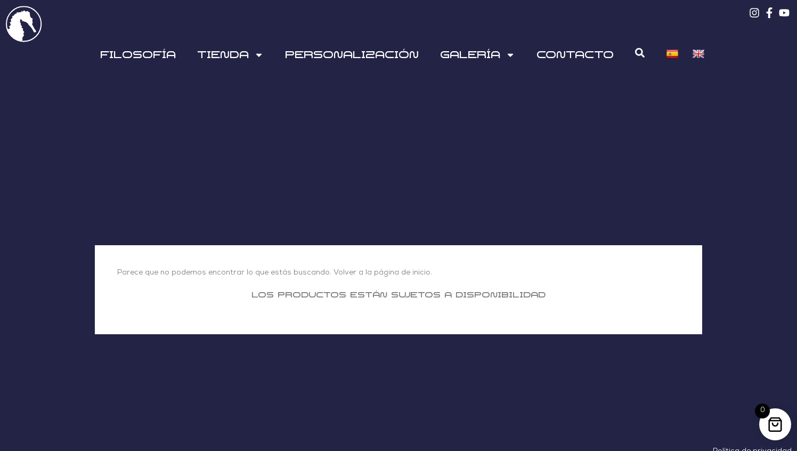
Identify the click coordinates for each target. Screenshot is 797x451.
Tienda (230, 55)
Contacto (575, 55)
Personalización (352, 55)
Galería (477, 55)
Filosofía (138, 55)
